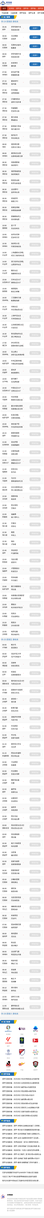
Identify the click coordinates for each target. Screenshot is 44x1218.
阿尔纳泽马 (15, 634)
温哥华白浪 (15, 192)
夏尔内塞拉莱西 (17, 406)
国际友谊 (5, 684)
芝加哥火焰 (15, 111)
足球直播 (11, 9)
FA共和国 (14, 397)
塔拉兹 (13, 589)
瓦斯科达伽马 (16, 45)
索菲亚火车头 (16, 744)
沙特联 (4, 634)
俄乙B (4, 345)
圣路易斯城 (15, 162)
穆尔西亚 (14, 855)
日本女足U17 (16, 279)
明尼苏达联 (15, 180)
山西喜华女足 (16, 264)
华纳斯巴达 (15, 436)
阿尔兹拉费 (15, 819)
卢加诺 (13, 544)
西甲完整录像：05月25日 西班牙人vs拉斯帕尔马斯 (20, 1108)
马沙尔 (13, 478)
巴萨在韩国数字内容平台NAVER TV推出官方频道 (20, 1172)
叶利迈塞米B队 (16, 361)
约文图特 (14, 771)
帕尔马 (13, 645)
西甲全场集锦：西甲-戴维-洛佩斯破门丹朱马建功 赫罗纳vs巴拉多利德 (21, 1162)
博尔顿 (13, 837)
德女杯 (4, 490)
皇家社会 (14, 792)
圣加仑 (13, 526)
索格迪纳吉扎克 (17, 481)
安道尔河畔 (15, 774)
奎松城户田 (15, 424)
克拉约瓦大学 (16, 654)
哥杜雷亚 (14, 972)
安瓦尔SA (14, 711)
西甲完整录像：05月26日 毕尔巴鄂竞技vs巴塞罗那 (20, 1079)
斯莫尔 (13, 622)
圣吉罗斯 (14, 442)
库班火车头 (15, 693)
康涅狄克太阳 (16, 153)
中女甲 (4, 255)
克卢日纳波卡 (16, 657)
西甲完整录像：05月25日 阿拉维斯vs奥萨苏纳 (19, 1091)
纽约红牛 (14, 135)
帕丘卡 (13, 979)
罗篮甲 (4, 657)
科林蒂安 (14, 915)
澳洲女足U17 (16, 282)
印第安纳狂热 (16, 246)
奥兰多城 (14, 117)
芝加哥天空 (15, 237)
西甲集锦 (33, 9)
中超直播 (5, 13)
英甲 (4, 837)
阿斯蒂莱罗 (15, 870)
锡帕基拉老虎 (16, 906)
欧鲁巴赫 (14, 708)
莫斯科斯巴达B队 (17, 346)
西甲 (4, 729)
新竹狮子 (14, 379)
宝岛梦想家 (15, 382)
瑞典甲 (4, 571)
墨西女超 (5, 1008)
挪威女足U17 (16, 463)
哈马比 (13, 472)
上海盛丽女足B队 (17, 252)
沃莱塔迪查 (15, 451)
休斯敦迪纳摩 (16, 210)
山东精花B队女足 (17, 325)
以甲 (4, 675)
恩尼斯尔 (14, 648)
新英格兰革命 (16, 126)
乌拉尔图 (14, 559)
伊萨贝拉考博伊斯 (17, 355)
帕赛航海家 (15, 301)
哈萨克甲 (5, 363)
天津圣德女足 (16, 319)
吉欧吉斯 (14, 454)
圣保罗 (13, 39)
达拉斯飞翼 (15, 951)
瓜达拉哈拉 (15, 228)
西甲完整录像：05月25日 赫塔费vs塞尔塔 (17, 1099)
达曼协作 (14, 798)
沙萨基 (13, 852)
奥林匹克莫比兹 (17, 400)
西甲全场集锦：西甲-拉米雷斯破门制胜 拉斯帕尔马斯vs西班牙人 (21, 1134)
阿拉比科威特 (16, 753)
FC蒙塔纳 (14, 553)
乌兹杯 (4, 400)
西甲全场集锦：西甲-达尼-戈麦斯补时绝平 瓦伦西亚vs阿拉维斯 (21, 1138)
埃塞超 (4, 409)
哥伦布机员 (15, 138)
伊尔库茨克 (15, 343)
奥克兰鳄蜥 (15, 291)
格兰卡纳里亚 (16, 843)
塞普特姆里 (15, 433)
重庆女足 (14, 270)
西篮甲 (4, 720)
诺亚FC (14, 562)
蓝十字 (13, 225)
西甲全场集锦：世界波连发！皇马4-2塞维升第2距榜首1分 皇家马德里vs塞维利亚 (21, 1142)
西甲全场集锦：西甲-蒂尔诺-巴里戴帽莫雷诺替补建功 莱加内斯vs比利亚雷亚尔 (21, 1130)
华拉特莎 (14, 550)
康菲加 (13, 888)
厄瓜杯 (4, 873)
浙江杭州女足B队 (17, 261)
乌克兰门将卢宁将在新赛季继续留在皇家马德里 (19, 1177)
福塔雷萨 (14, 927)
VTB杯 (4, 647)
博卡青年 (14, 988)
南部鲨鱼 (14, 289)
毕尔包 (13, 735)
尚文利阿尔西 (16, 598)
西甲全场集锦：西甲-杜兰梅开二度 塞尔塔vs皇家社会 (21, 1154)
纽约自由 (14, 1000)
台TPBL (5, 381)
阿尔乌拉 (14, 816)
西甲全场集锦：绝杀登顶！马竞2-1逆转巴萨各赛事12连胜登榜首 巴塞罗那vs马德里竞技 (21, 1150)
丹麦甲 (4, 372)
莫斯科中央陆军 (17, 690)
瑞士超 (4, 526)
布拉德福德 (15, 834)
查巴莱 (13, 702)
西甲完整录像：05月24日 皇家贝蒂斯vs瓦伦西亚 (20, 1116)
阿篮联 (4, 945)
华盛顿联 (14, 108)
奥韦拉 (13, 991)
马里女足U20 (16, 684)
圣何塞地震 (15, 219)
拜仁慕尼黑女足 (17, 490)
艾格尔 (13, 508)
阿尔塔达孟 (15, 756)
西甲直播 (18, 9)
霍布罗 (13, 370)
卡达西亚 (14, 762)
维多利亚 (14, 961)
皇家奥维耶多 (16, 864)
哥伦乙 (4, 909)
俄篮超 (4, 666)
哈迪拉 (13, 672)
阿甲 (4, 30)
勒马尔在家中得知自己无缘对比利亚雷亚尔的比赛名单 (21, 1181)
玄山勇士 (14, 352)
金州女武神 (15, 234)
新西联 (4, 291)
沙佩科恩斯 (15, 879)
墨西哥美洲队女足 (17, 1009)
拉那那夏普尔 (16, 675)
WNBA (4, 75)
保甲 (4, 436)
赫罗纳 (13, 789)
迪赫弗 (13, 514)
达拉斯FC (14, 189)
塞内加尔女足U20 (17, 681)
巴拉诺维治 (15, 616)
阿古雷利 (14, 505)
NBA (4, 147)
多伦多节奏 (15, 72)
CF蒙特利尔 (15, 99)
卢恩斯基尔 (15, 568)
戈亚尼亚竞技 (16, 897)
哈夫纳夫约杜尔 (17, 607)
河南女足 (14, 307)
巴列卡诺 (14, 729)
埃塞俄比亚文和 (17, 409)
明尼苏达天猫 (16, 954)
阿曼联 (4, 517)
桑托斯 (13, 66)
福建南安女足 (16, 273)
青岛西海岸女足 (17, 334)
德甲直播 (32, 13)
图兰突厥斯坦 (16, 586)
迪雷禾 (13, 807)
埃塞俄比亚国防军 (17, 595)
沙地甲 (4, 702)
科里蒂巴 (14, 63)
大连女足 (14, 328)
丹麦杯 (4, 580)
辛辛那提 (14, 90)
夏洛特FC (14, 81)
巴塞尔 (13, 523)
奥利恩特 (14, 933)
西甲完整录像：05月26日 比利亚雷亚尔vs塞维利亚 (20, 1083)
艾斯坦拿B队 (15, 418)
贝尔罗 (13, 747)
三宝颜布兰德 (16, 298)
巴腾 (12, 783)
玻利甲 (4, 936)
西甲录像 (25, 9)
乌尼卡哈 (14, 720)
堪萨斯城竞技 (16, 171)
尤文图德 (14, 36)
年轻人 (13, 535)
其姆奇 (13, 663)
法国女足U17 (16, 460)
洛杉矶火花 (15, 243)
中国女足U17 (16, 388)
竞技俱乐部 (15, 30)
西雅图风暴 (15, 75)
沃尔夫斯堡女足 (17, 487)
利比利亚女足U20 (17, 825)
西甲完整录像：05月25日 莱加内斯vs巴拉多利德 (20, 1103)
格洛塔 (13, 499)
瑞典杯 (4, 472)
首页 (4, 8)
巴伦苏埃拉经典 (17, 427)
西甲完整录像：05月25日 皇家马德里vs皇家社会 (20, 1112)
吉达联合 (14, 801)
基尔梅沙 (14, 945)
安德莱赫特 (15, 445)
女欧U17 (5, 463)
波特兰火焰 (15, 997)
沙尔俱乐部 (15, 625)
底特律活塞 (15, 144)
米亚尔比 (14, 469)
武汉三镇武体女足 (17, 255)
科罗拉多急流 (16, 183)
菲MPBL (5, 300)
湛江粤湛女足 (16, 337)
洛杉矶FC (14, 165)
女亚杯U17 (6, 282)
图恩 (12, 532)
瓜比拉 (13, 936)
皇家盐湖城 (15, 207)
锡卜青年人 (15, 517)
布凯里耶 (14, 810)
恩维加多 (14, 909)
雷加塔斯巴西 (16, 924)
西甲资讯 (40, 9)
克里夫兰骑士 (16, 147)
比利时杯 (5, 445)
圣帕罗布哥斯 (16, 717)
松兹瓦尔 (14, 571)
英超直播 (14, 13)
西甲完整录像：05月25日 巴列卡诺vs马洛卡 (18, 1095)
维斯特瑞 (14, 496)
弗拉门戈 (14, 963)
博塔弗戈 (14, 882)
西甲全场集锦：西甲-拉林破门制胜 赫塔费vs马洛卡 (21, 1158)
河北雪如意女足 (17, 310)
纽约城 (13, 84)
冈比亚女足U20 (16, 828)
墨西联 (4, 228)
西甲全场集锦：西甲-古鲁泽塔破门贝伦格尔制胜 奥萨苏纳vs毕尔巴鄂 (21, 1146)
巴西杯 (4, 39)
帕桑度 (13, 48)
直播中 (35, 28)
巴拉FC (14, 918)
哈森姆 (13, 765)
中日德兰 (14, 580)
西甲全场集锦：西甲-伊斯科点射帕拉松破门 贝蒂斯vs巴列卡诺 (21, 1126)
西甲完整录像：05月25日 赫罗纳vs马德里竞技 (19, 1087)
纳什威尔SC (15, 129)
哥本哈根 (14, 577)
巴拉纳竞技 (15, 900)
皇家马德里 (15, 738)
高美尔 (13, 613)
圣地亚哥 (14, 198)
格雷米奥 (14, 891)
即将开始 (35, 73)
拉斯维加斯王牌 (17, 156)
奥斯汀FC (14, 201)
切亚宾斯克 (15, 666)
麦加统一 (14, 699)
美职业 (4, 84)
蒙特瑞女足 (15, 1006)
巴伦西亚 (14, 726)
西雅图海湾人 (16, 216)
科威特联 (5, 756)
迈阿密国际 (15, 93)
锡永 (12, 541)
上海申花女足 (16, 316)
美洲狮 (13, 982)
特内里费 (14, 846)
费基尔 (13, 604)
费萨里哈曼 (15, 780)
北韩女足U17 (16, 391)
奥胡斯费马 (15, 373)
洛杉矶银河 (15, 174)
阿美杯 (4, 562)
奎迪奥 (13, 970)
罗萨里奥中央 (16, 27)
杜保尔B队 (15, 415)
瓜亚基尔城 (15, 873)
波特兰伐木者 (16, 102)
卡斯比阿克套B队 (17, 364)
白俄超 (4, 616)
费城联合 (14, 120)
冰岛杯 (4, 499)
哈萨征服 (14, 631)
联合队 (13, 942)
